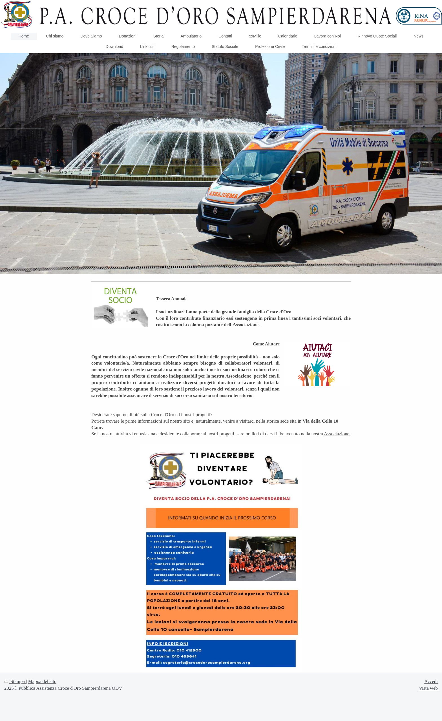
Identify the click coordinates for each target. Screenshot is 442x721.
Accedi (431, 681)
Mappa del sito (42, 681)
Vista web (428, 688)
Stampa (15, 681)
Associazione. (337, 433)
